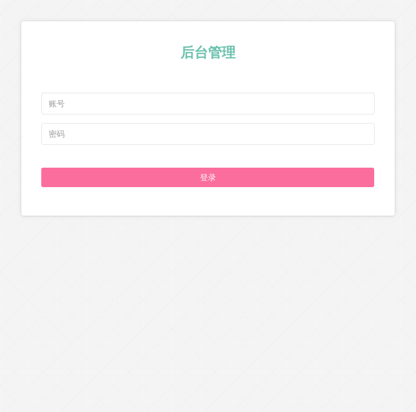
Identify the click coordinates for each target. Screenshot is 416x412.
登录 (208, 177)
